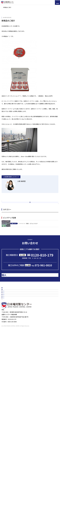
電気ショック (9, 433)
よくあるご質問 (7, 376)
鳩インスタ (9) (6, 227)
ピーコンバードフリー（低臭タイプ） (19, 37)
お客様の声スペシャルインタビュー (13, 368)
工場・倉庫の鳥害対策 (11, 400)
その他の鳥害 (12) (7, 257)
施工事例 (5, 363)
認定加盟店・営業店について (11, 374)
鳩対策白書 (6, 358)
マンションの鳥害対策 (11, 402)
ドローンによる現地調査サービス (11, 465)
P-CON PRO (24, 96)
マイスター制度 (7, 469)
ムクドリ (7, 416)
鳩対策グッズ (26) (7, 235)
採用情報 (10, 502)
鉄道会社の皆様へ (10, 459)
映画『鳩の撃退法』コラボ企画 (11, 467)
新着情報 (5, 353)
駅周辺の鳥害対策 (10, 404)
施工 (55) (4, 231)
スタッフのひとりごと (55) (9, 253)
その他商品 (8, 442)
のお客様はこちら (16, 332)
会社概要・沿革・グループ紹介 (14, 388)
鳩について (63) (6, 244)
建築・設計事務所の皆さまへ (13, 456)
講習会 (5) (4, 249)
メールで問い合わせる (30, 314)
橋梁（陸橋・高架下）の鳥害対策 (14, 407)
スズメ (7, 419)
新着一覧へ (31, 210)
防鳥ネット (8, 425)
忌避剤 (7, 437)
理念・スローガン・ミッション (14, 386)
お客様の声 (6, 365)
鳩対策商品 (6, 423)
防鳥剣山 (7, 430)
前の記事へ (30, 206)
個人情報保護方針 (7, 471)
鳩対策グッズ (6, 17)
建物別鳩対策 (7, 397)
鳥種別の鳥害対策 (8, 371)
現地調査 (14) (5, 240)
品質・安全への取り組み (12, 393)
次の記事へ (30, 214)
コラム (5, 348)
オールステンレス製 (10, 428)
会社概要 (5, 381)
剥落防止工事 (9, 454)
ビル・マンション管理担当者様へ (14, 449)
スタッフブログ (7, 350)
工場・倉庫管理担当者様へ (12, 451)
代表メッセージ (9, 383)
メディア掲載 (7, 356)
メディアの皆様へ (7, 462)
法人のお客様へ (7, 446)
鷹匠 (6, 440)
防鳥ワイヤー (9, 435)
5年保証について (10, 390)
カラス (7, 414)
